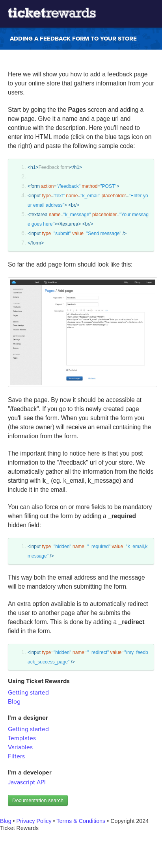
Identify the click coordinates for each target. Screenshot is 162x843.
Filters (16, 756)
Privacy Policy (34, 821)
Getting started (28, 692)
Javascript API (27, 782)
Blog (14, 701)
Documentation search (37, 800)
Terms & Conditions (80, 821)
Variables (20, 747)
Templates (22, 738)
